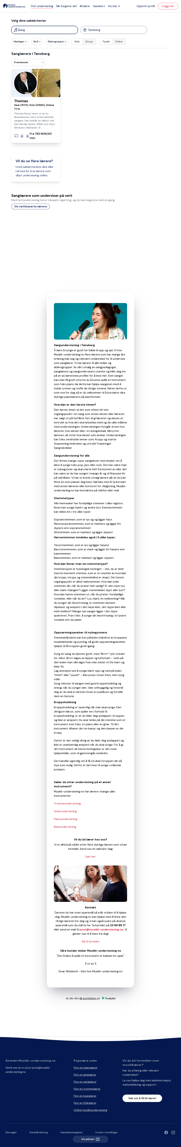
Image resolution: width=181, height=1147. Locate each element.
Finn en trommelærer (87, 1089)
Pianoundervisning (65, 819)
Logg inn (168, 6)
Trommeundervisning (67, 803)
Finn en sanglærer (85, 1082)
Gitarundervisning (65, 811)
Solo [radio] (77, 41)
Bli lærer (85, 6)
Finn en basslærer (85, 1096)
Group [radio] (89, 41)
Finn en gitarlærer (85, 1075)
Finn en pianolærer (86, 1068)
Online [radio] (118, 41)
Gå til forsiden (90, 941)
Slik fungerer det (66, 6)
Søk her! (90, 856)
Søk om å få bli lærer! (142, 1098)
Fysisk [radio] (106, 41)
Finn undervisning (42, 6)
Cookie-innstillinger (106, 1132)
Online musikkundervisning (90, 1110)
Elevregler (11, 1132)
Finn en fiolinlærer (85, 1103)
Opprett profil (146, 6)
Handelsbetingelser (71, 1132)
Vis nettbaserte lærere (30, 206)
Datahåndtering (39, 1132)
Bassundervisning (65, 827)
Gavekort (99, 6)
